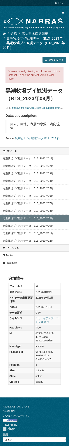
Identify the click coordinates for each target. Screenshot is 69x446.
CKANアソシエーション (17, 415)
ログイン (59, 2)
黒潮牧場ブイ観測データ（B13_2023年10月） (29, 225)
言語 (5, 434)
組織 (13, 34)
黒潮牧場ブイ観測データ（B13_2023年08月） (29, 210)
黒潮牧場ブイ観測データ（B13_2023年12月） (29, 240)
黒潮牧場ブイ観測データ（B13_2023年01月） (29, 158)
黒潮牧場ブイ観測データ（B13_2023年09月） (29, 218)
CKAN (9, 429)
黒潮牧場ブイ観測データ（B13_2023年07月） (29, 203)
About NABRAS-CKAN (16, 406)
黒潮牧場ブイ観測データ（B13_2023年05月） (29, 188)
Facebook (10, 262)
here (11, 78)
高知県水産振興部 (35, 34)
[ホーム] (4, 34)
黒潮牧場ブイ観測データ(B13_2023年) (34, 38)
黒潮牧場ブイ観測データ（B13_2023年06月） (29, 195)
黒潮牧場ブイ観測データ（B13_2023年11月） (29, 233)
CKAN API (9, 411)
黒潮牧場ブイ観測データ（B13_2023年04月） (29, 180)
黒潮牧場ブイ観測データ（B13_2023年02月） (29, 165)
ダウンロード (54, 59)
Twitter (8, 255)
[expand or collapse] (63, 12)
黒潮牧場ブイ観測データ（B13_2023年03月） (29, 173)
